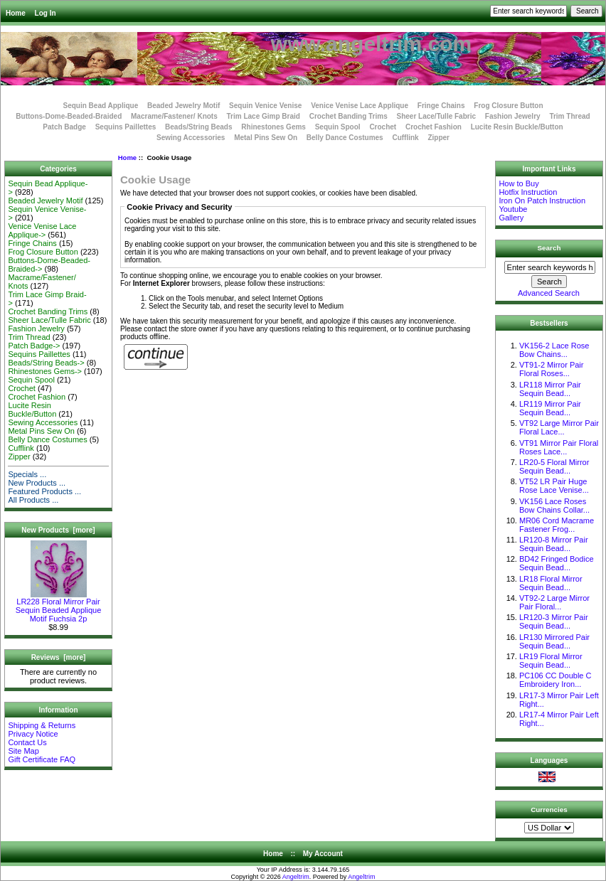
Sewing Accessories (190, 138)
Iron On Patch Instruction (542, 200)
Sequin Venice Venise (265, 106)
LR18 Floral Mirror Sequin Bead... (551, 583)
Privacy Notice (33, 734)
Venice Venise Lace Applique (359, 106)
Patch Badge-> (34, 345)
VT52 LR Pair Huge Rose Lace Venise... (554, 485)
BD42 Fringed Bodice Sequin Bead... (556, 563)
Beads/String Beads (198, 127)
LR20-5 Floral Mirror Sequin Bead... (554, 466)
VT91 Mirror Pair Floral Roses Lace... (558, 447)
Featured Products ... (44, 491)
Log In (45, 13)
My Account (323, 854)
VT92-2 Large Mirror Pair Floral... (554, 602)
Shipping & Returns (41, 725)
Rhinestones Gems (273, 127)
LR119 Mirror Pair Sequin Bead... (550, 408)
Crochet (382, 127)
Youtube (513, 209)
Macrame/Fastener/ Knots (174, 116)
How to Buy (518, 183)
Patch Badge (64, 127)
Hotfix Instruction (528, 192)
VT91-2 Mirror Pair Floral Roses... (551, 369)
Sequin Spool (338, 127)
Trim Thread (569, 116)
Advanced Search (549, 293)
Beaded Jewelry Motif (183, 106)
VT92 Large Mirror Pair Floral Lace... (559, 427)
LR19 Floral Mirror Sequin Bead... (551, 660)
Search (549, 248)
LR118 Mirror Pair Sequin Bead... (550, 388)
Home (16, 13)
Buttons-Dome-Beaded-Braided (69, 116)
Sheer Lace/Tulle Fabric (436, 116)
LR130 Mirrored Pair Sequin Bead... (554, 641)
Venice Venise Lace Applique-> (42, 230)
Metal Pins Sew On (265, 138)
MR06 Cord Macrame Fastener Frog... (556, 524)
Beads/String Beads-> (46, 362)
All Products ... (33, 500)
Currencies (549, 809)
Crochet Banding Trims (348, 116)
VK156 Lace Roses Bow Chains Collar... (554, 505)
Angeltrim (295, 876)
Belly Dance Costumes (345, 138)
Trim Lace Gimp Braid (263, 116)
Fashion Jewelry (513, 116)
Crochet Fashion (433, 127)
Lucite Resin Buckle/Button (517, 127)
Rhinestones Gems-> (45, 371)
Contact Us (27, 742)
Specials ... (27, 474)
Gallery (511, 217)
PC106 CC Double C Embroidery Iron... (555, 679)
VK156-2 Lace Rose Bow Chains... (554, 349)
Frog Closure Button (508, 106)
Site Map (23, 751)
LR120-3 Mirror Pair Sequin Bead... (553, 621)
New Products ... (36, 483)
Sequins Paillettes (125, 127)
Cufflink (405, 138)
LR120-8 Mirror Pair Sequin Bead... (553, 543)
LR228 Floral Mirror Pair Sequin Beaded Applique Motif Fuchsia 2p (59, 606)
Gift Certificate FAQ (41, 759)
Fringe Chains (441, 106)
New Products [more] (58, 530)
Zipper (438, 138)
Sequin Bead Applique (100, 106)
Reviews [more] (58, 657)
